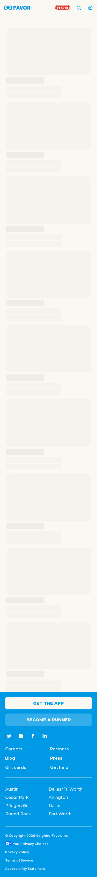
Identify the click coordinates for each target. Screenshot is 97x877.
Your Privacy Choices (30, 844)
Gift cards (15, 767)
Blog (10, 758)
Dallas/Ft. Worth (66, 789)
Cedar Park (17, 797)
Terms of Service (19, 860)
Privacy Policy (17, 852)
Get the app (48, 703)
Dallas (55, 805)
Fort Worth (60, 814)
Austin (12, 789)
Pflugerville (16, 805)
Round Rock (18, 814)
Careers (14, 749)
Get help (59, 767)
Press (56, 758)
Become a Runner (48, 719)
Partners (59, 749)
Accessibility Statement (25, 869)
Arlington (58, 797)
